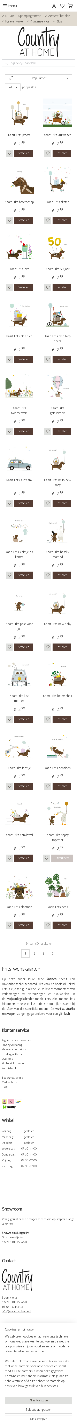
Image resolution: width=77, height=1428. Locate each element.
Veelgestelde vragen (14, 1063)
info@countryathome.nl (16, 1311)
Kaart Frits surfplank (19, 480)
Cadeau (6, 1082)
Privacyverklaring (12, 1045)
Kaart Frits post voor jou (19, 626)
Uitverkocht (61, 858)
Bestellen (23, 153)
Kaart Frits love (19, 269)
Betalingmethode (12, 1054)
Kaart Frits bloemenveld (19, 410)
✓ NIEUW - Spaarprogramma (21, 16)
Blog (5, 1087)
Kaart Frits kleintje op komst (19, 554)
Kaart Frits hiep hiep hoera (58, 338)
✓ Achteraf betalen (57, 16)
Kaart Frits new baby (57, 624)
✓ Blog (57, 21)
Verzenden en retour (14, 1049)
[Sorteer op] (38, 78)
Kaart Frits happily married (57, 554)
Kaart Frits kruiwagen (57, 135)
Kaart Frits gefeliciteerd (58, 410)
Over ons (7, 1058)
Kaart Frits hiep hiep (19, 336)
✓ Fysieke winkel (12, 21)
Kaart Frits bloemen (19, 907)
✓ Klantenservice (38, 21)
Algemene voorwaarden (16, 1040)
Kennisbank (9, 1068)
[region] (38, 1363)
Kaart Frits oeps (57, 907)
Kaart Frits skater (58, 202)
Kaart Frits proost (19, 135)
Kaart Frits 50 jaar (57, 269)
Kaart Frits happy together (58, 837)
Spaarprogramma (12, 1077)
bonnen (15, 1082)
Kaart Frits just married (19, 698)
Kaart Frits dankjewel (19, 835)
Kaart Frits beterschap (19, 202)
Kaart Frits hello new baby (57, 482)
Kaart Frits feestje (19, 768)
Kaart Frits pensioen (58, 768)
